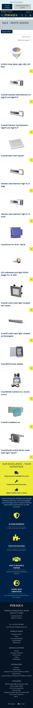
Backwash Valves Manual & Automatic (16, 692)
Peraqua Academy (16, 653)
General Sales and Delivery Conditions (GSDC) (16, 676)
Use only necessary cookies (22, 7)
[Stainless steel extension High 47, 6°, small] (16, 205)
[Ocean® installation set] (16, 413)
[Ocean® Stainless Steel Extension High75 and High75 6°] (16, 116)
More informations (16, 2)
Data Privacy (16, 674)
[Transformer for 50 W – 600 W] (16, 235)
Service (16, 651)
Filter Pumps (16, 690)
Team (16, 636)
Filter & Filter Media (16, 686)
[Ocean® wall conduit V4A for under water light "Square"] (16, 441)
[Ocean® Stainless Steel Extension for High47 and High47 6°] (16, 86)
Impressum (16, 669)
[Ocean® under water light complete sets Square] (16, 294)
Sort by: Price (26, 37)
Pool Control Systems (16, 694)
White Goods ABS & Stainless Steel (16, 684)
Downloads (16, 659)
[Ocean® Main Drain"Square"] (16, 146)
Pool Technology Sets (16, 688)
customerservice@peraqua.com (16, 627)
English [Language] (29, 12)
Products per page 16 (23, 40)
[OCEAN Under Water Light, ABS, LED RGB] (16, 55)
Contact (16, 667)
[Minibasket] (30, 15)
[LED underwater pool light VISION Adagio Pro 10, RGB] (16, 264)
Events (16, 657)
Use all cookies (7, 7)
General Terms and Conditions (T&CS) (16, 672)
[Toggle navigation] (2, 15)
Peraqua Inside (16, 634)
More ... (16, 696)
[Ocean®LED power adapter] (16, 354)
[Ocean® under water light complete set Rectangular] (16, 325)
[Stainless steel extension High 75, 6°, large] (16, 175)
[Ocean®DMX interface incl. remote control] (16, 383)
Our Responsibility (16, 638)
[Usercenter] (26, 15)
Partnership (17, 655)
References (16, 643)
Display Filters (6, 32)
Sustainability (16, 640)
